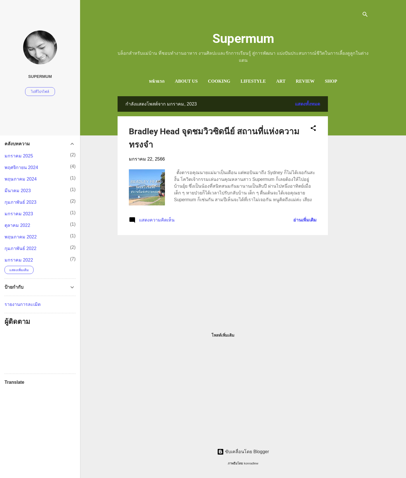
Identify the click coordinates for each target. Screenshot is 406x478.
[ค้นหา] (365, 15)
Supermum (243, 38)
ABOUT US (186, 81)
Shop (331, 81)
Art (280, 81)
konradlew (251, 463)
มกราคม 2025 (19, 156)
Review (305, 81)
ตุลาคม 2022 (17, 225)
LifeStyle (253, 81)
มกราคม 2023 (19, 213)
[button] (313, 129)
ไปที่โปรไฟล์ (40, 92)
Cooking (219, 81)
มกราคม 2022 (19, 260)
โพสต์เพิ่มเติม (222, 335)
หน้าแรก (156, 81)
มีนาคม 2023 (18, 190)
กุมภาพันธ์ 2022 (20, 248)
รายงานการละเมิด (23, 304)
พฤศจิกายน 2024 (21, 167)
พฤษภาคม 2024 (21, 179)
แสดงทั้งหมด (307, 104)
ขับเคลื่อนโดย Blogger (243, 451)
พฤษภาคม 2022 (21, 236)
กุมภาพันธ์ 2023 (20, 202)
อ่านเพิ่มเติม (305, 220)
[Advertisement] (350, 181)
